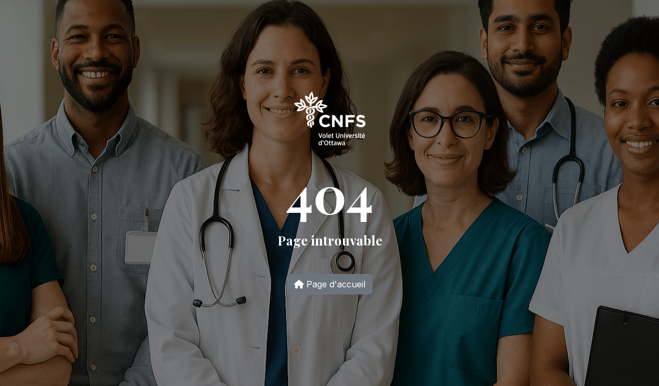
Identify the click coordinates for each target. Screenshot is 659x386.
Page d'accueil (329, 284)
